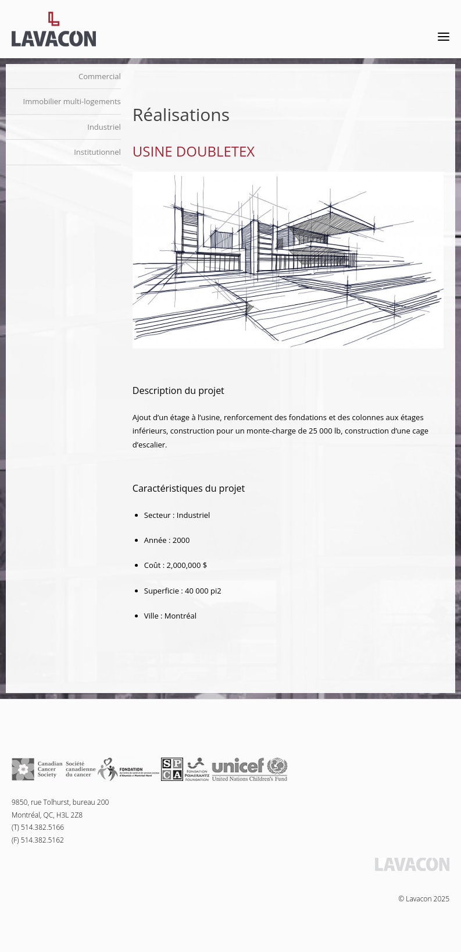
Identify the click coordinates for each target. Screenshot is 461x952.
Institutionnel (97, 152)
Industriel (104, 127)
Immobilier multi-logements (72, 101)
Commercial (99, 76)
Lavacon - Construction (54, 29)
